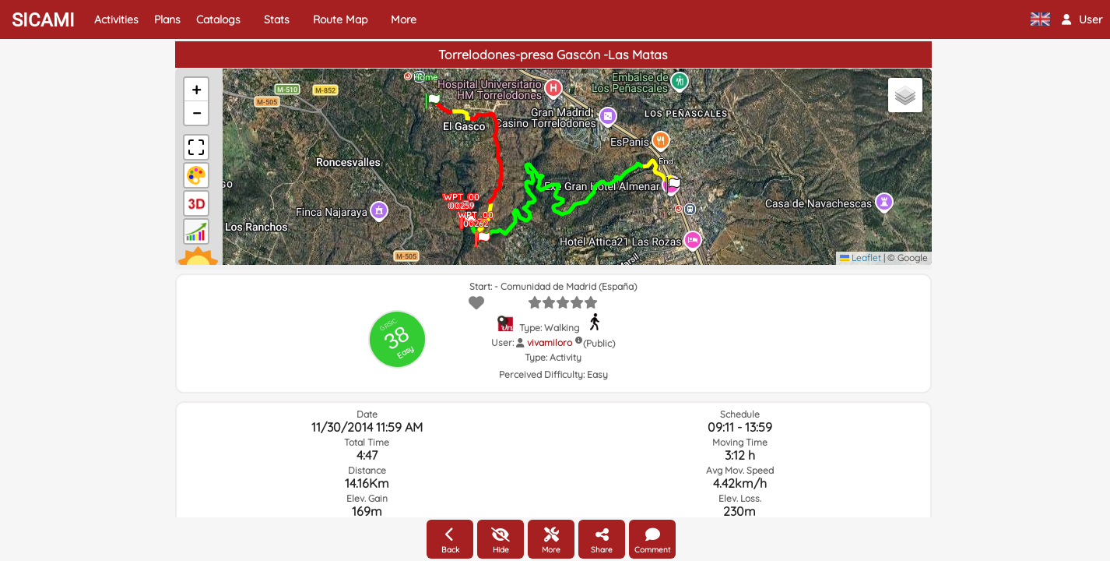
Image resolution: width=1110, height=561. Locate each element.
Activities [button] (116, 19)
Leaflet (860, 257)
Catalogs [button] (218, 19)
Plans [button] (167, 19)
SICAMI (43, 20)
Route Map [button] (340, 19)
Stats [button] (277, 19)
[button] (1082, 19)
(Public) (599, 343)
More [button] (403, 19)
